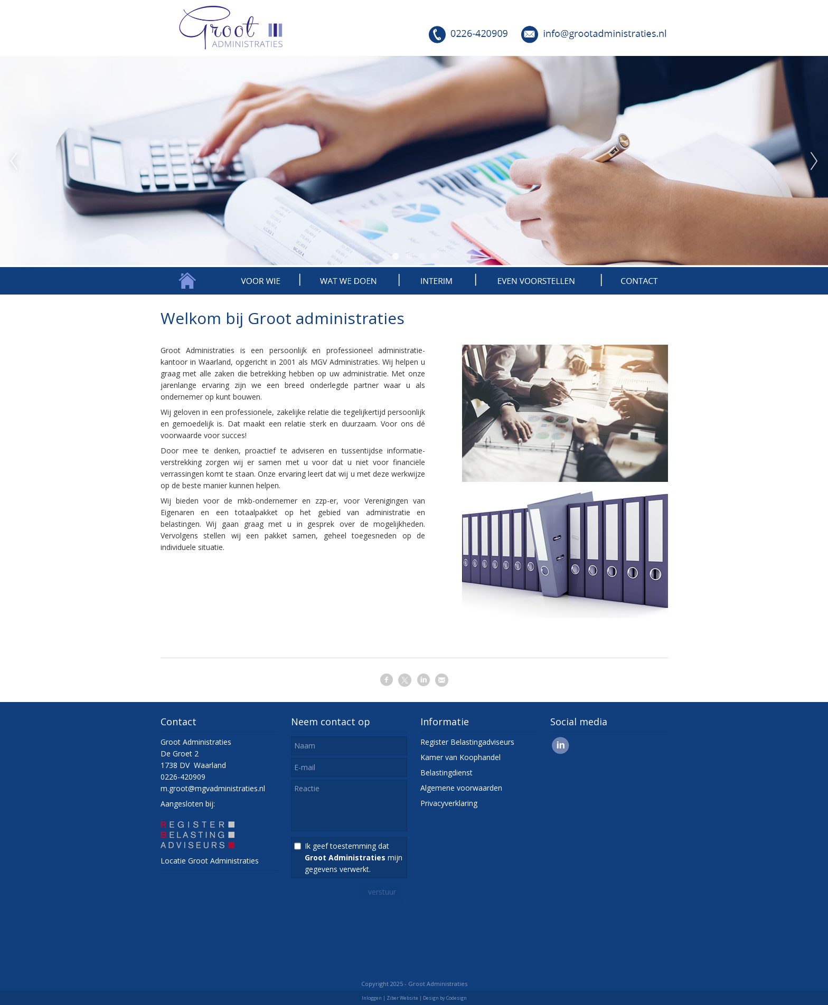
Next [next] (814, 161)
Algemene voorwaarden (461, 788)
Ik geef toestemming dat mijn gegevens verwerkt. (353, 857)
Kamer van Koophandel (460, 757)
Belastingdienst (446, 772)
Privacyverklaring (448, 803)
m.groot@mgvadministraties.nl (213, 788)
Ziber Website (402, 997)
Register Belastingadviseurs (467, 742)
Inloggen (372, 997)
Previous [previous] (13, 161)
